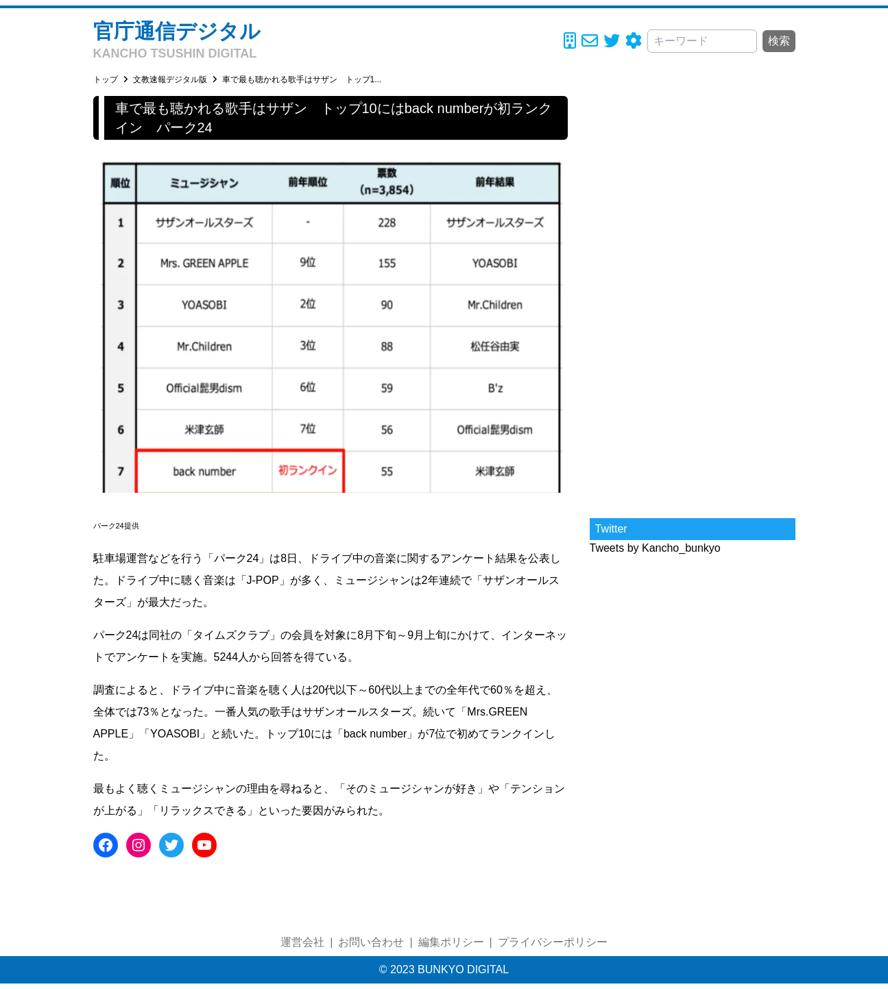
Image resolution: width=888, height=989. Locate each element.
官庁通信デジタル (177, 31)
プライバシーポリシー (553, 942)
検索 (779, 41)
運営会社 (302, 942)
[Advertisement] (692, 301)
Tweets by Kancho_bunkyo (655, 548)
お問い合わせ (371, 942)
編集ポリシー (451, 942)
